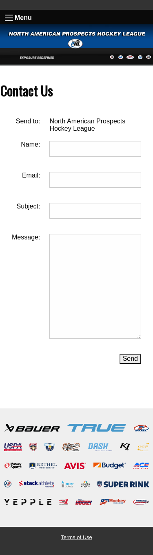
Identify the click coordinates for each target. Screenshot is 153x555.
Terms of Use (76, 537)
